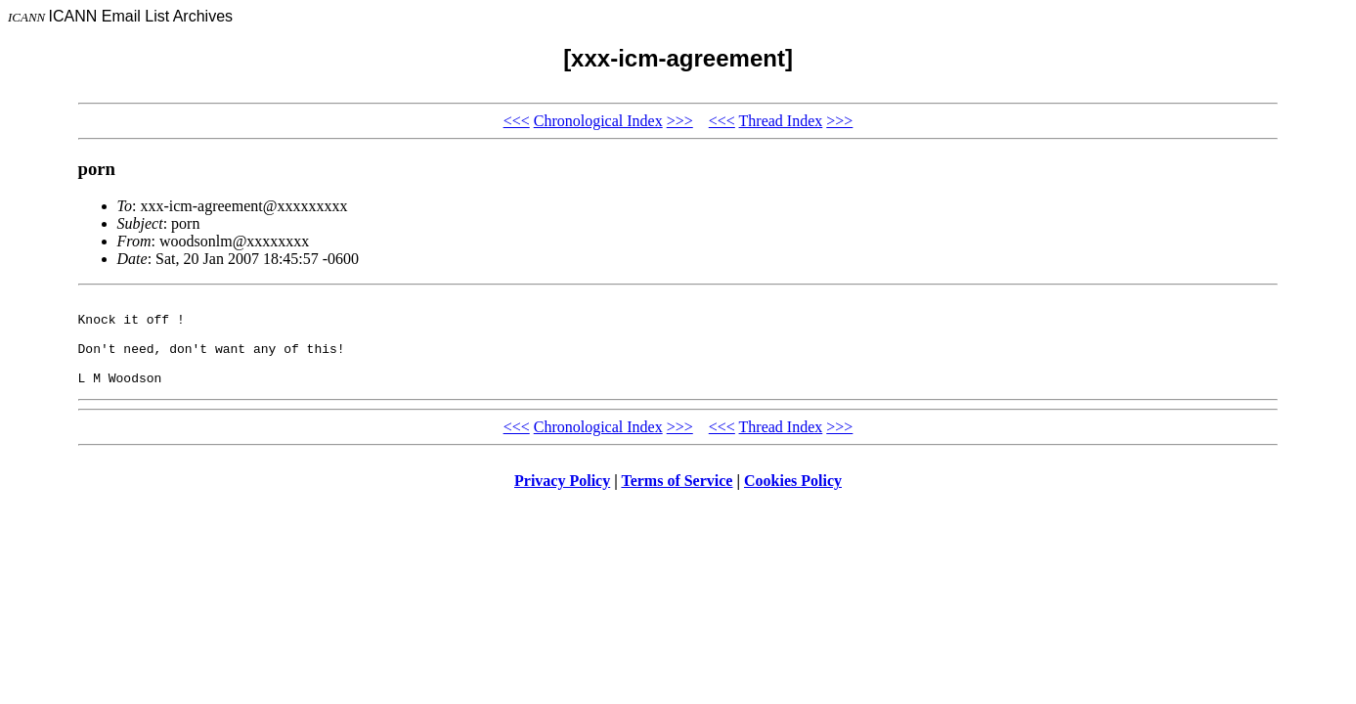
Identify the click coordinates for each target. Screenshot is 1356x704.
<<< (516, 120)
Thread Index (781, 120)
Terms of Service (676, 498)
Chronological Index (598, 120)
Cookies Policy (793, 498)
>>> (680, 120)
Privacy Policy (562, 498)
